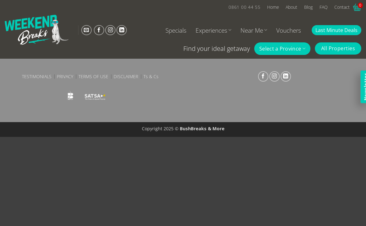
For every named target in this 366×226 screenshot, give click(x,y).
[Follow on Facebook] (99, 30)
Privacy (65, 76)
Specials (175, 30)
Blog (308, 7)
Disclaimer (126, 76)
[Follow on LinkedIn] (121, 30)
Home (273, 7)
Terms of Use (93, 76)
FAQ (324, 7)
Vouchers (288, 30)
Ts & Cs (151, 76)
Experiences (213, 30)
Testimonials (36, 76)
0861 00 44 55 (244, 7)
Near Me (253, 30)
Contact (342, 7)
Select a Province (282, 48)
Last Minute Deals (336, 30)
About (291, 7)
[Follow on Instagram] (110, 30)
